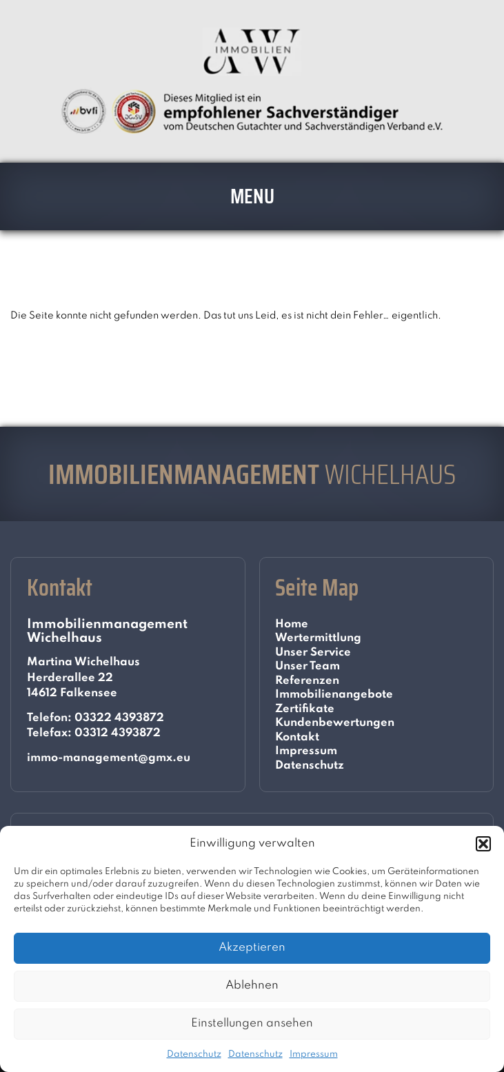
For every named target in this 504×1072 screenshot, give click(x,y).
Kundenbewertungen (334, 723)
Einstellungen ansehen (252, 1023)
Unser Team (307, 666)
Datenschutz (194, 1054)
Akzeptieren (252, 947)
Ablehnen (252, 985)
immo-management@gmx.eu (108, 758)
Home (291, 624)
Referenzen (307, 681)
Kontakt (297, 737)
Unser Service (313, 652)
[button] (483, 844)
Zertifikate (304, 709)
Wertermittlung (318, 638)
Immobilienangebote (334, 694)
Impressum (314, 1054)
